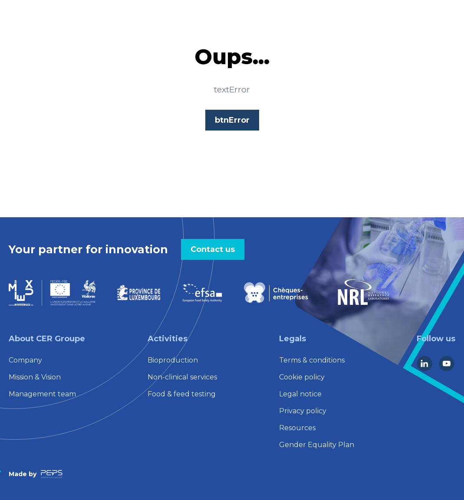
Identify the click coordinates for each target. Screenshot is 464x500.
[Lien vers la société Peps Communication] (52, 474)
